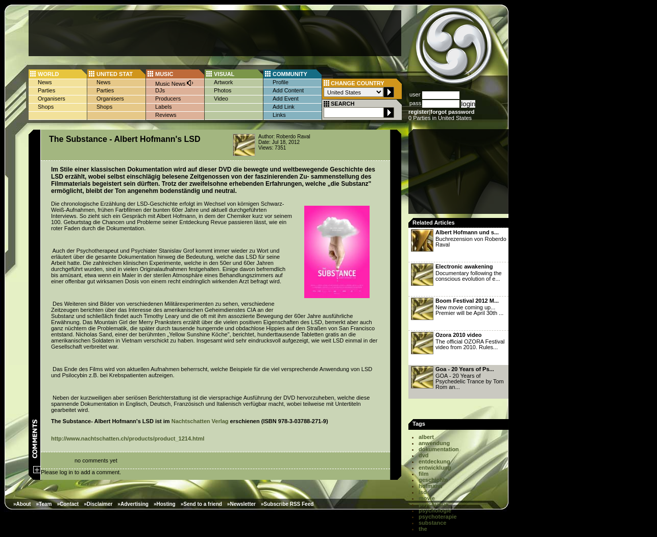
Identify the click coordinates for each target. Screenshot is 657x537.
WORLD (48, 74)
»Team (44, 504)
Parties (46, 90)
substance (432, 523)
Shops (46, 107)
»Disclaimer (98, 504)
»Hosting (165, 504)
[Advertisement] (215, 33)
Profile (280, 82)
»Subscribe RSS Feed (287, 504)
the (423, 529)
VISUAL (224, 74)
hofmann (430, 486)
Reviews (166, 115)
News (45, 82)
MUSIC (164, 74)
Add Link (284, 107)
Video (221, 98)
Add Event (286, 98)
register (418, 112)
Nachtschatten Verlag (200, 421)
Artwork (223, 82)
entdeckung (434, 461)
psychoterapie (438, 517)
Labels (163, 107)
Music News (174, 83)
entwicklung (435, 468)
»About (22, 504)
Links (279, 115)
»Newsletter (241, 504)
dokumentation (439, 449)
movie (427, 498)
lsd (423, 492)
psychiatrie (433, 504)
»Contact (68, 504)
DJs (160, 90)
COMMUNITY (290, 74)
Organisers (51, 98)
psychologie (435, 510)
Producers (168, 98)
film (424, 474)
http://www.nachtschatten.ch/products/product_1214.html (127, 438)
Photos (222, 90)
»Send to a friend (201, 504)
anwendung (434, 443)
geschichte (433, 480)
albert (426, 437)
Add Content (288, 90)
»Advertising (133, 504)
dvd (424, 455)
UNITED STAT (114, 74)
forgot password (452, 112)
